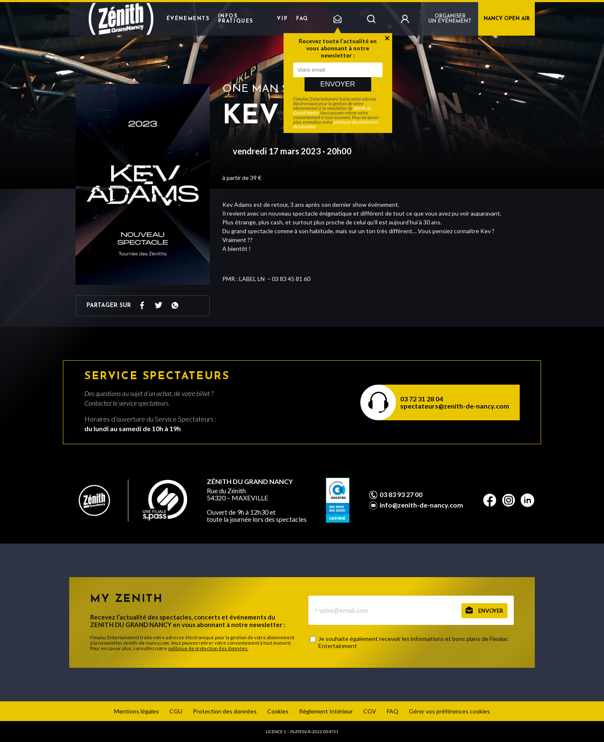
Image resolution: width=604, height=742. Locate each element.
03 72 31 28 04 (421, 398)
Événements (188, 18)
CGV (369, 711)
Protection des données (225, 711)
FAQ (302, 18)
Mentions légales (136, 711)
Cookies (278, 711)
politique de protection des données (335, 124)
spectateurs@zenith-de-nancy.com (454, 405)
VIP (282, 18)
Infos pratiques (235, 19)
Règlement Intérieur (326, 711)
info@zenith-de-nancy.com (421, 505)
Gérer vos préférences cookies (449, 711)
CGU (175, 711)
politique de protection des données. (208, 648)
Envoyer (337, 84)
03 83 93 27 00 (401, 494)
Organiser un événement (449, 19)
